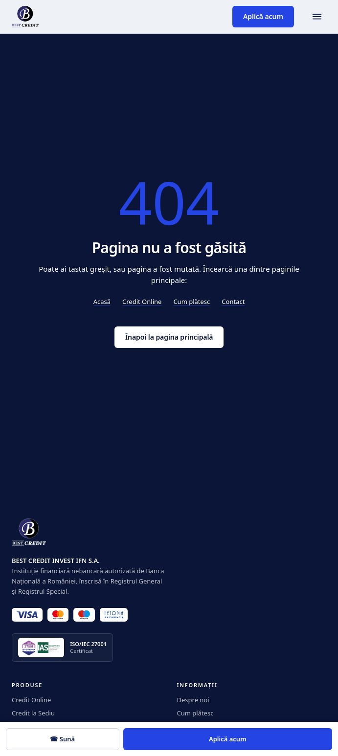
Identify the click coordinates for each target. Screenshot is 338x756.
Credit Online (141, 301)
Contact (233, 301)
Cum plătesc (191, 301)
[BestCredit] (25, 16)
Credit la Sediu (33, 713)
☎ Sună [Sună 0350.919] (62, 738)
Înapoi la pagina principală (169, 337)
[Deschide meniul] (317, 16)
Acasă (102, 301)
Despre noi (193, 699)
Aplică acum (263, 16)
